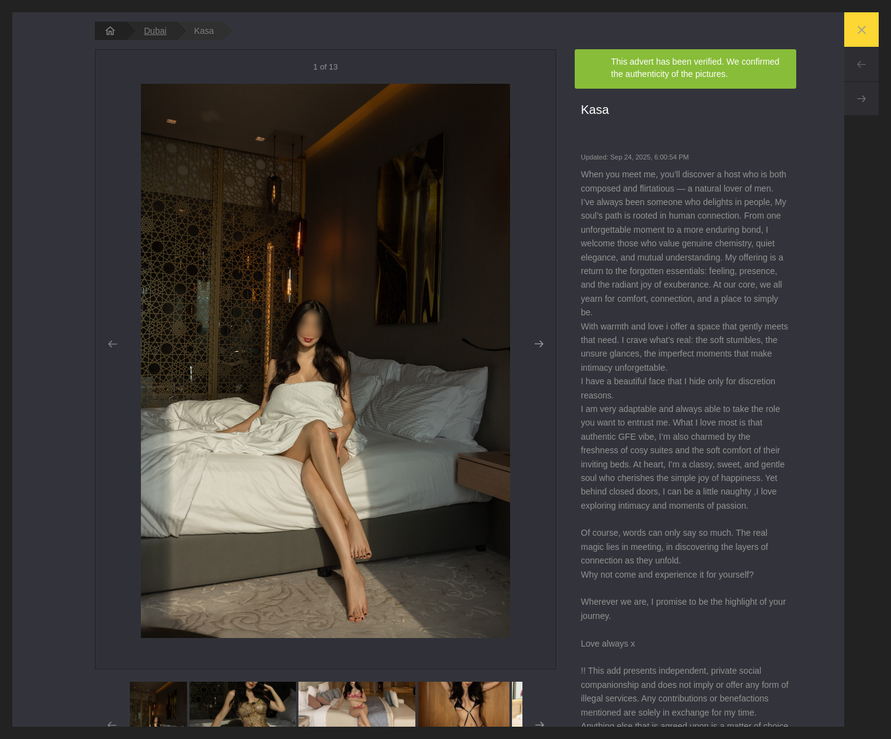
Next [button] (539, 344)
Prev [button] (112, 344)
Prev (861, 64)
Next (861, 98)
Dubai (155, 31)
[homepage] (110, 31)
